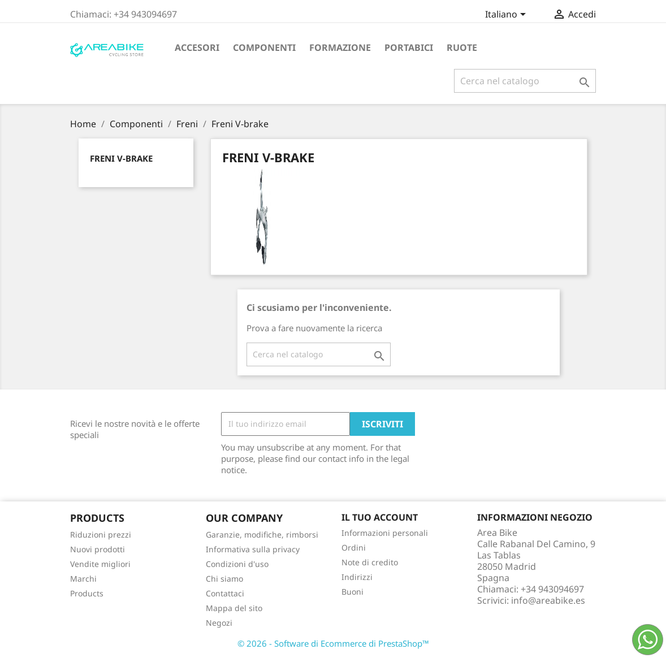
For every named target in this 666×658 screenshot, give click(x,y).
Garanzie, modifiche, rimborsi (262, 534)
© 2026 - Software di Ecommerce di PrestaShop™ (333, 643)
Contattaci (225, 593)
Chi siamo (224, 578)
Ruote (462, 47)
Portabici (408, 47)
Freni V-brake (121, 158)
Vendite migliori (100, 564)
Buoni (352, 591)
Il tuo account (379, 517)
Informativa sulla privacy (253, 549)
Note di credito (369, 562)
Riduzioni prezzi (100, 534)
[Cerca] (525, 81)
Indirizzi (357, 577)
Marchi (83, 578)
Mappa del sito (234, 608)
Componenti (264, 47)
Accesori (197, 47)
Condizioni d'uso (237, 564)
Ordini (353, 547)
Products (86, 593)
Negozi (219, 622)
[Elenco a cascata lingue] (507, 15)
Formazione (340, 47)
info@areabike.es (548, 600)
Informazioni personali (384, 532)
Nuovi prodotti (97, 549)
